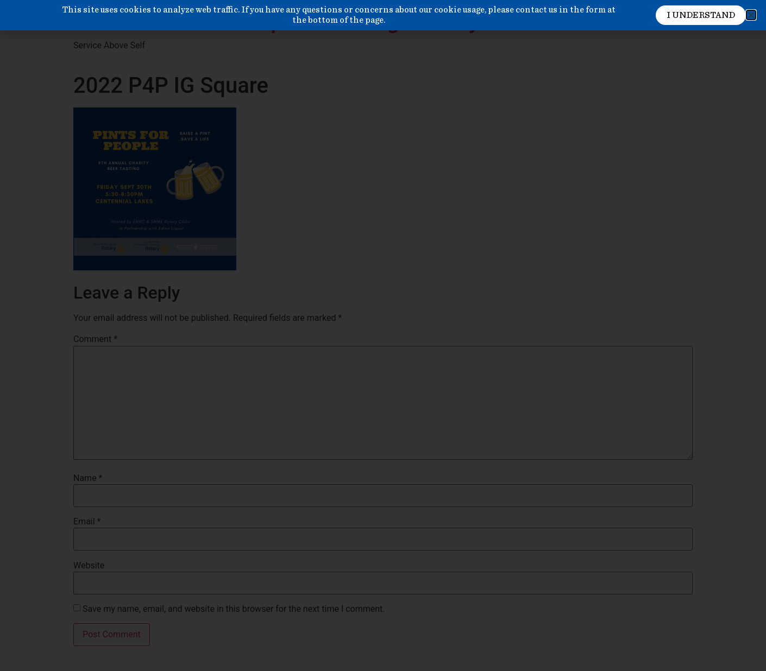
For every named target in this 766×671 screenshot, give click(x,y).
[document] (383, 335)
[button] (751, 15)
